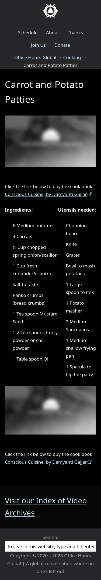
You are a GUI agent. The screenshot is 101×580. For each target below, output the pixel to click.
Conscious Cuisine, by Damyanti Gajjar (46, 194)
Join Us (38, 45)
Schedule (28, 32)
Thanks (75, 32)
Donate (62, 45)
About (52, 32)
